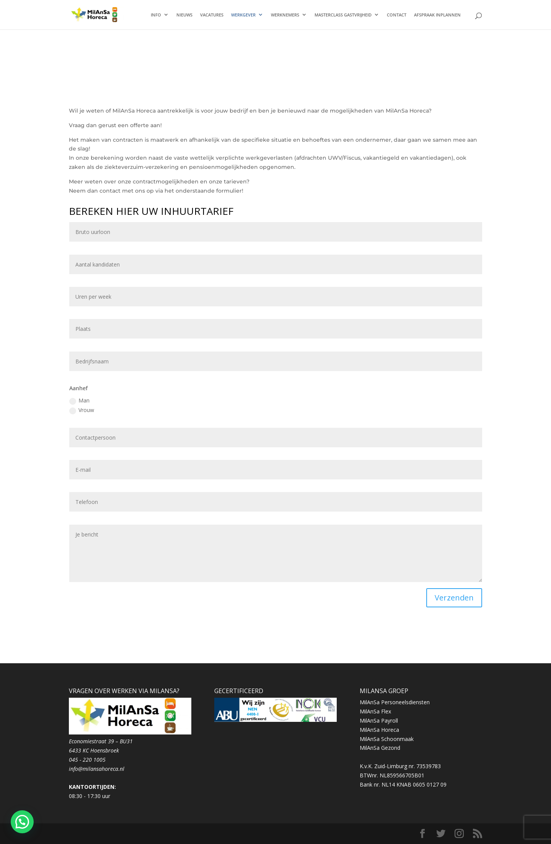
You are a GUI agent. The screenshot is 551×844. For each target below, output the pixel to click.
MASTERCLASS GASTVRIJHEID (343, 15)
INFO (156, 15)
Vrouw (81, 410)
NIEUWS (184, 15)
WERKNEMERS (285, 15)
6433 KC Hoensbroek (94, 750)
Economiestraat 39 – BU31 (101, 741)
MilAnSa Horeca (379, 729)
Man (79, 400)
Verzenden (454, 597)
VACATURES (211, 15)
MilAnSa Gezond (380, 747)
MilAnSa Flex (375, 711)
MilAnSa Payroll (379, 720)
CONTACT (396, 15)
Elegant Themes (131, 833)
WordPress (216, 833)
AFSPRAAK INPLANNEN (437, 15)
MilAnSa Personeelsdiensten (395, 702)
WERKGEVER (243, 15)
